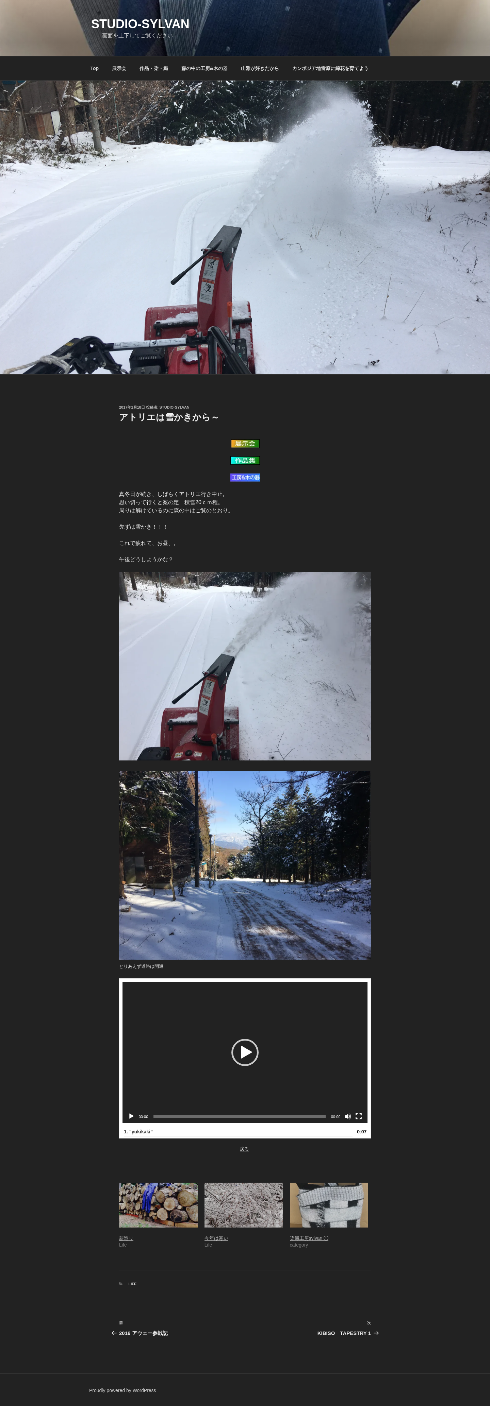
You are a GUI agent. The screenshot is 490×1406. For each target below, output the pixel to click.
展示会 (119, 68)
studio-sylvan (175, 407)
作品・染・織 (154, 68)
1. (138, 1131)
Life (133, 1284)
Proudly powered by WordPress (122, 1390)
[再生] (131, 1116)
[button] (245, 1052)
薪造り (126, 1238)
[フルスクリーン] (358, 1116)
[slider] (239, 1116)
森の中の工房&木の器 (204, 68)
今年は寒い (216, 1238)
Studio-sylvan (140, 24)
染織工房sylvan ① (309, 1238)
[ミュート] (347, 1116)
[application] (245, 1052)
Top (95, 68)
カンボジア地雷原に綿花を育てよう (330, 68)
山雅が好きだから (260, 68)
